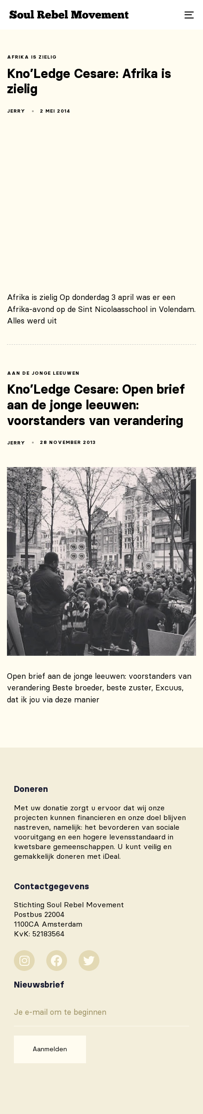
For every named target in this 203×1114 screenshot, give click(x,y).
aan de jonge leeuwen (43, 373)
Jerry (16, 111)
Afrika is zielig (31, 57)
